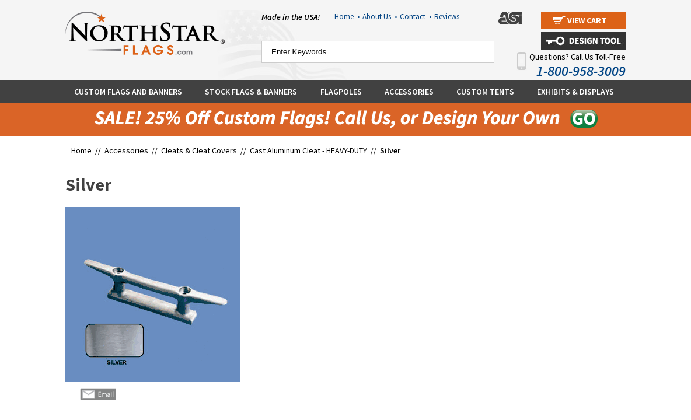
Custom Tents (485, 91)
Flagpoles (341, 91)
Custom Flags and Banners (128, 91)
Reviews (446, 17)
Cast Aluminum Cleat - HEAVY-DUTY (308, 150)
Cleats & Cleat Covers (200, 150)
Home (347, 17)
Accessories (409, 91)
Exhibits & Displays (575, 91)
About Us (379, 17)
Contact (415, 17)
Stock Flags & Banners (251, 91)
